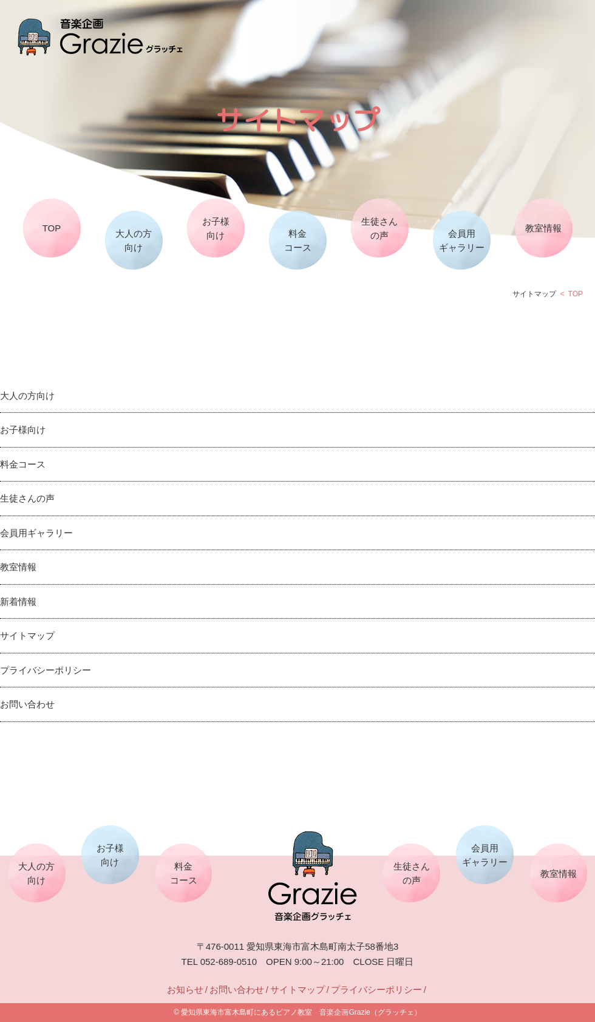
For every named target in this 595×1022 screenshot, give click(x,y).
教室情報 (543, 228)
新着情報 (18, 601)
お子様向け (215, 228)
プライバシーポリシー (45, 670)
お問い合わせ (27, 704)
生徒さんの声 (379, 228)
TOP (51, 228)
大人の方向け (133, 240)
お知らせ (185, 989)
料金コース (297, 240)
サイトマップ (27, 635)
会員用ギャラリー (461, 240)
